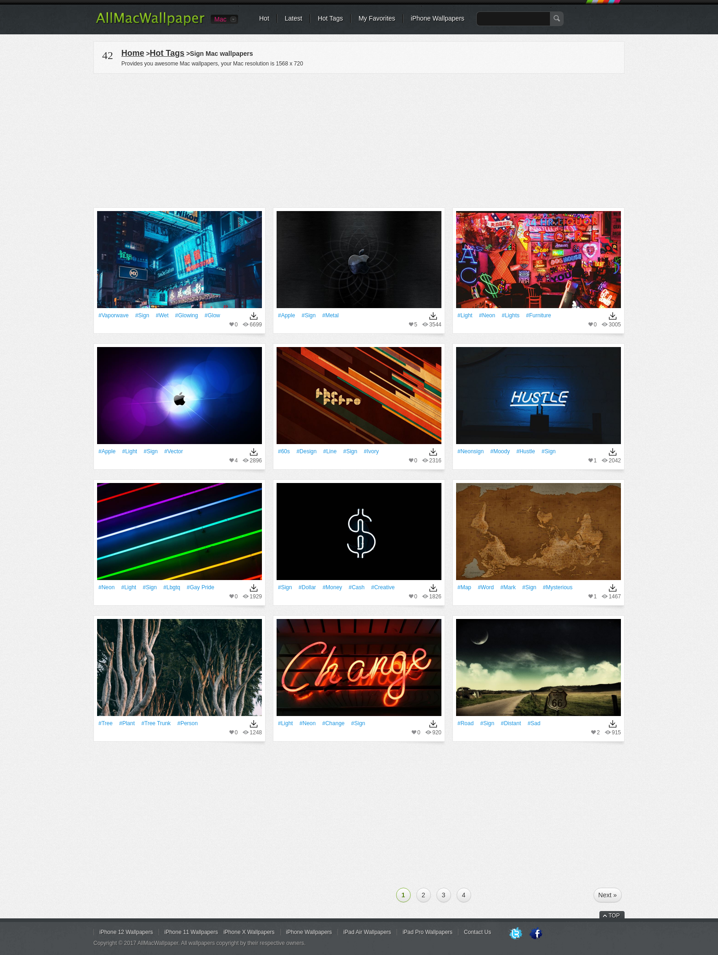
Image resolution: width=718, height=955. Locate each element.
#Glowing (186, 315)
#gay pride (200, 587)
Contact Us (477, 932)
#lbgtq (171, 587)
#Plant (127, 723)
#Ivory (371, 451)
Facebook (535, 934)
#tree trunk (156, 723)
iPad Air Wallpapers (367, 932)
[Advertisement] (359, 139)
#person (187, 723)
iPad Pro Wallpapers (427, 932)
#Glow (212, 315)
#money (332, 587)
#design (306, 451)
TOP (614, 915)
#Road (465, 723)
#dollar (307, 587)
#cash (356, 587)
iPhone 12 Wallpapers (126, 932)
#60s (284, 451)
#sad (534, 723)
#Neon (487, 315)
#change (333, 723)
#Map (464, 587)
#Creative (382, 587)
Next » (607, 895)
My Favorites (377, 18)
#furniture (538, 315)
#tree (105, 723)
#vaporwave (113, 315)
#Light (465, 315)
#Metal (330, 315)
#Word (486, 587)
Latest (293, 18)
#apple (286, 315)
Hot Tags (330, 18)
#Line (330, 451)
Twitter (515, 934)
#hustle (526, 451)
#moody (500, 451)
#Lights (511, 315)
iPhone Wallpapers (437, 18)
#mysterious (558, 587)
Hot (264, 18)
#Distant (511, 723)
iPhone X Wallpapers (249, 932)
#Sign (142, 315)
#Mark (508, 587)
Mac (220, 19)
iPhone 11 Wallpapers (191, 932)
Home (132, 53)
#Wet (162, 315)
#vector (173, 451)
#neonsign (470, 451)
